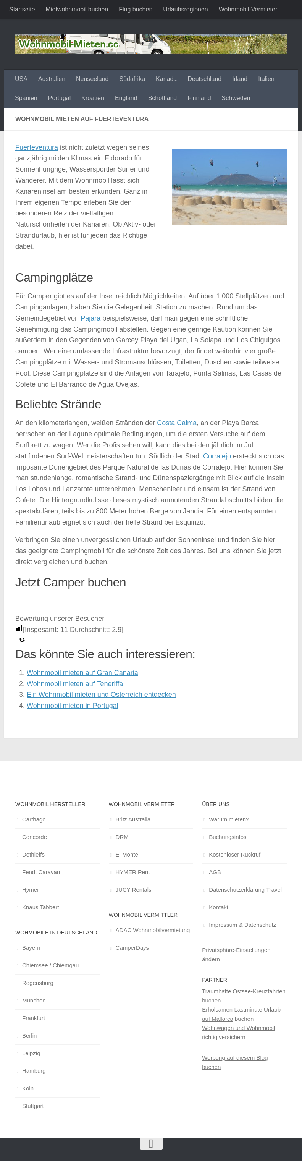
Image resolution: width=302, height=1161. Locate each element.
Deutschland (204, 79)
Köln (28, 1088)
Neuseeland (92, 79)
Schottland (162, 98)
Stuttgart (33, 1106)
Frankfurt (33, 1018)
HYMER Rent (133, 872)
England (126, 98)
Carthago (34, 819)
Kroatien (92, 98)
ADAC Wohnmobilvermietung (153, 930)
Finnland (199, 98)
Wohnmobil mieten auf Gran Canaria (82, 673)
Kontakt (218, 907)
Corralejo (217, 456)
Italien (266, 79)
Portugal (59, 98)
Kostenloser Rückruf (234, 854)
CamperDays (132, 947)
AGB (215, 872)
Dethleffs (33, 854)
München (34, 1000)
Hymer (30, 889)
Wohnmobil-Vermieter (248, 9)
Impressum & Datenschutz (242, 924)
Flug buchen (135, 9)
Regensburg (37, 983)
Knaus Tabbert (40, 907)
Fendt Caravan (41, 872)
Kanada (166, 79)
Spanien (26, 98)
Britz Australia (133, 819)
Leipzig (31, 1053)
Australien (51, 79)
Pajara (90, 318)
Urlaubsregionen (185, 9)
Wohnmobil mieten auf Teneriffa (75, 684)
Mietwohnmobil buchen (77, 9)
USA (21, 79)
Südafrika (132, 79)
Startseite (22, 9)
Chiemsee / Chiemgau (50, 965)
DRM (122, 837)
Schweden (236, 98)
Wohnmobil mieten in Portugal (72, 705)
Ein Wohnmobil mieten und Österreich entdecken (101, 694)
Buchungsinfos (227, 837)
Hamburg (34, 1070)
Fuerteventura (36, 147)
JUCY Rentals (134, 889)
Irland (239, 79)
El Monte (127, 854)
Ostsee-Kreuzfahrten (259, 991)
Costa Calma (177, 423)
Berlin (29, 1035)
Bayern (31, 947)
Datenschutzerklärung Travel (245, 889)
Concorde (34, 837)
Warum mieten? (229, 819)
